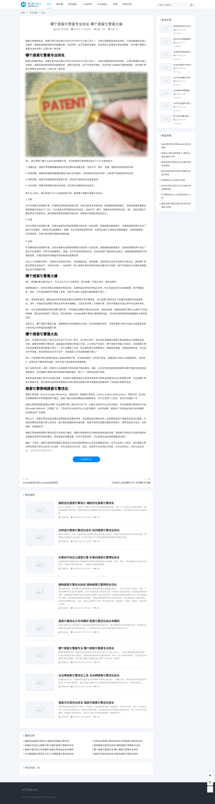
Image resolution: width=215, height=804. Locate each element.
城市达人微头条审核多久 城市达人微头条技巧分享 (176, 155)
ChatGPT (88, 4)
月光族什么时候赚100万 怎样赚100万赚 (130, 482)
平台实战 (101, 4)
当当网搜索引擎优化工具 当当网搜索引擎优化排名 (89, 675)
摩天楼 (59, 4)
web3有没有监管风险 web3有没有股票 (176, 146)
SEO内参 (72, 4)
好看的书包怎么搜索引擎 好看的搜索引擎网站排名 (89, 557)
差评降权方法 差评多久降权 (173, 180)
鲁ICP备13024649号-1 (48, 797)
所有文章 (127, 4)
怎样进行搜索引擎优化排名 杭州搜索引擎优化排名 (89, 530)
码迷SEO (35, 797)
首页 (49, 4)
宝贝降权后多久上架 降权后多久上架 (176, 196)
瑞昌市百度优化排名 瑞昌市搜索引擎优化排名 (86, 702)
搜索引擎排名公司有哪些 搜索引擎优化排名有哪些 (89, 621)
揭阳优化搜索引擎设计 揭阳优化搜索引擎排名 (86, 503)
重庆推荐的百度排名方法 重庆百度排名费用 (176, 164)
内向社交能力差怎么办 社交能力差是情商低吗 (176, 187)
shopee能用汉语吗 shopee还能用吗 (40, 482)
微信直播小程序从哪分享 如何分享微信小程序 (176, 205)
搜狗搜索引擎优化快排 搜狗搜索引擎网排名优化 (87, 584)
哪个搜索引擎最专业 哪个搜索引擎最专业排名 (86, 648)
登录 (115, 4)
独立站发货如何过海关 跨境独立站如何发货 (176, 173)
